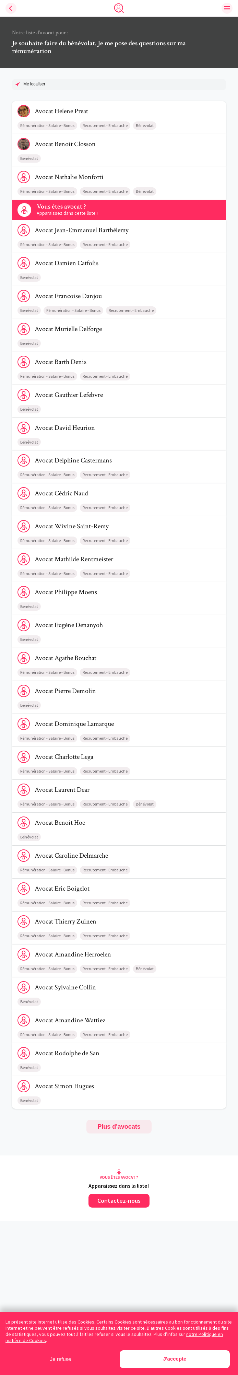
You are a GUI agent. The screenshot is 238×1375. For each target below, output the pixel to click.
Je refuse (60, 1359)
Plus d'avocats (118, 1126)
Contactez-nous (119, 1200)
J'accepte (175, 1359)
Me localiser (34, 84)
